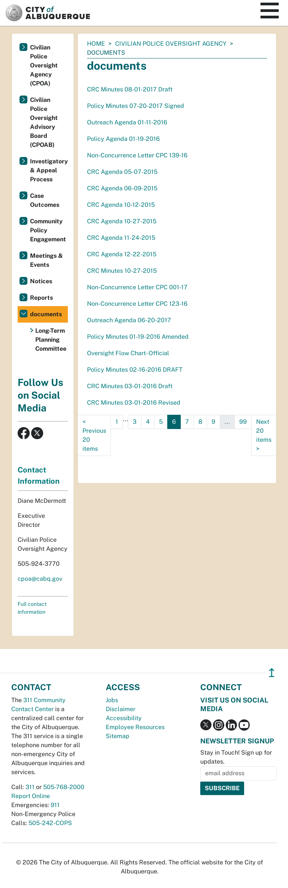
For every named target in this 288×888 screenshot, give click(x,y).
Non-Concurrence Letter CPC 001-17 (137, 287)
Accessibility (124, 718)
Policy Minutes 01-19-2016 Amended (138, 336)
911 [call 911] (55, 805)
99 (243, 421)
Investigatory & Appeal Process (49, 170)
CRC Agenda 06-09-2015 (122, 188)
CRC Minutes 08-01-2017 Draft (129, 89)
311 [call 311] (30, 787)
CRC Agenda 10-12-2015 (121, 204)
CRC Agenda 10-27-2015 (121, 221)
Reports (41, 297)
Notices (41, 281)
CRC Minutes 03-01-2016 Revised (133, 402)
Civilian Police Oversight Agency (170, 43)
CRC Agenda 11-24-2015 (121, 237)
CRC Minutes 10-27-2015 (122, 270)
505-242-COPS (50, 823)
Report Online (30, 796)
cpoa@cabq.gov (40, 578)
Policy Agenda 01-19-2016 (123, 138)
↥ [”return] (272, 673)
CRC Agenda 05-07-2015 (122, 171)
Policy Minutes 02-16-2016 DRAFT (135, 369)
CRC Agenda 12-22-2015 (121, 254)
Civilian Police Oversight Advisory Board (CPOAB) (44, 122)
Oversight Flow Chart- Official (128, 353)
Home (96, 43)
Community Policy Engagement (48, 230)
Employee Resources (135, 727)
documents (46, 314)
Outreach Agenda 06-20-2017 (129, 320)
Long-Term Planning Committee (50, 339)
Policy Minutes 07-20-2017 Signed (135, 105)
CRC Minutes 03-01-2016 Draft (129, 386)
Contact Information (39, 475)
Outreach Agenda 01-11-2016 (127, 122)
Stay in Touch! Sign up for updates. (236, 757)
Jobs (112, 700)
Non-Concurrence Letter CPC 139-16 (137, 155)
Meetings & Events (46, 260)
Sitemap (117, 736)
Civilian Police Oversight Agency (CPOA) (44, 65)
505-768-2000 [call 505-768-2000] (63, 787)
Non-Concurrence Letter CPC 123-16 (137, 303)
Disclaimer (120, 709)
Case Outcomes (44, 200)
